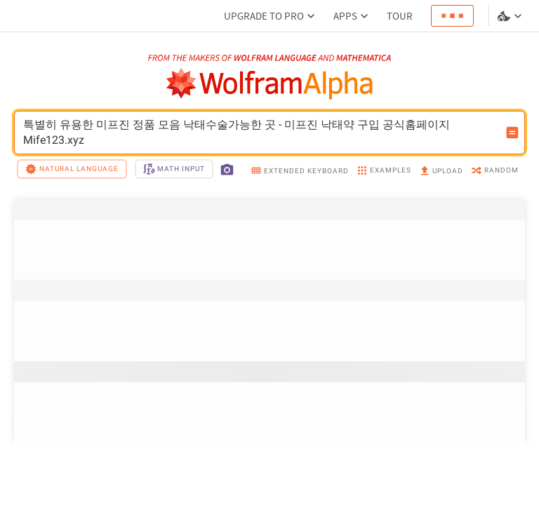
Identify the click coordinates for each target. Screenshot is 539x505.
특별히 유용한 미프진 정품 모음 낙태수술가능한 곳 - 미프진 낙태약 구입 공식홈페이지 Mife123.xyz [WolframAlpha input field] (260, 133)
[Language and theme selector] (511, 16)
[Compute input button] (512, 133)
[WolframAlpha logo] (269, 84)
